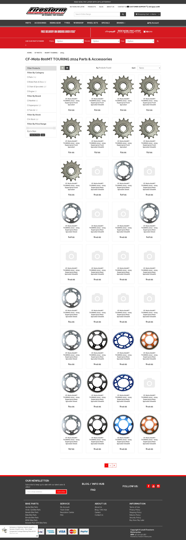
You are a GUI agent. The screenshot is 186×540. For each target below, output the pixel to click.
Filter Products (33, 68)
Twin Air (33, 110)
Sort (133, 68)
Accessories (40, 23)
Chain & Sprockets (37, 87)
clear (42, 135)
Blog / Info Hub (101, 510)
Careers (98, 512)
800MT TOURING (51, 53)
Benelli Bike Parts (31, 512)
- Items (146, 14)
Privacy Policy (135, 510)
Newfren (33, 101)
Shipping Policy (136, 512)
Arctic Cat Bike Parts (33, 510)
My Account (64, 507)
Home (29, 53)
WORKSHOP (79, 23)
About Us (110, 7)
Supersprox (35, 105)
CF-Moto (38, 53)
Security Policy (135, 518)
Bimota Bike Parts (32, 518)
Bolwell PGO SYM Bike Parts (36, 523)
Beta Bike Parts (31, 515)
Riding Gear (55, 23)
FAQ (61, 515)
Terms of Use (135, 507)
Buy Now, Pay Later (77, 7)
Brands (121, 23)
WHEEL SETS (92, 23)
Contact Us (122, 7)
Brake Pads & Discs (37, 82)
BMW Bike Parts (31, 520)
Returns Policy (135, 515)
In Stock (33, 119)
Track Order (64, 510)
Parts (28, 23)
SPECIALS (106, 23)
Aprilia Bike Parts (31, 507)
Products (92, 7)
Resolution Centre (67, 512)
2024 (62, 53)
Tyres (67, 23)
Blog (101, 7)
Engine (33, 91)
